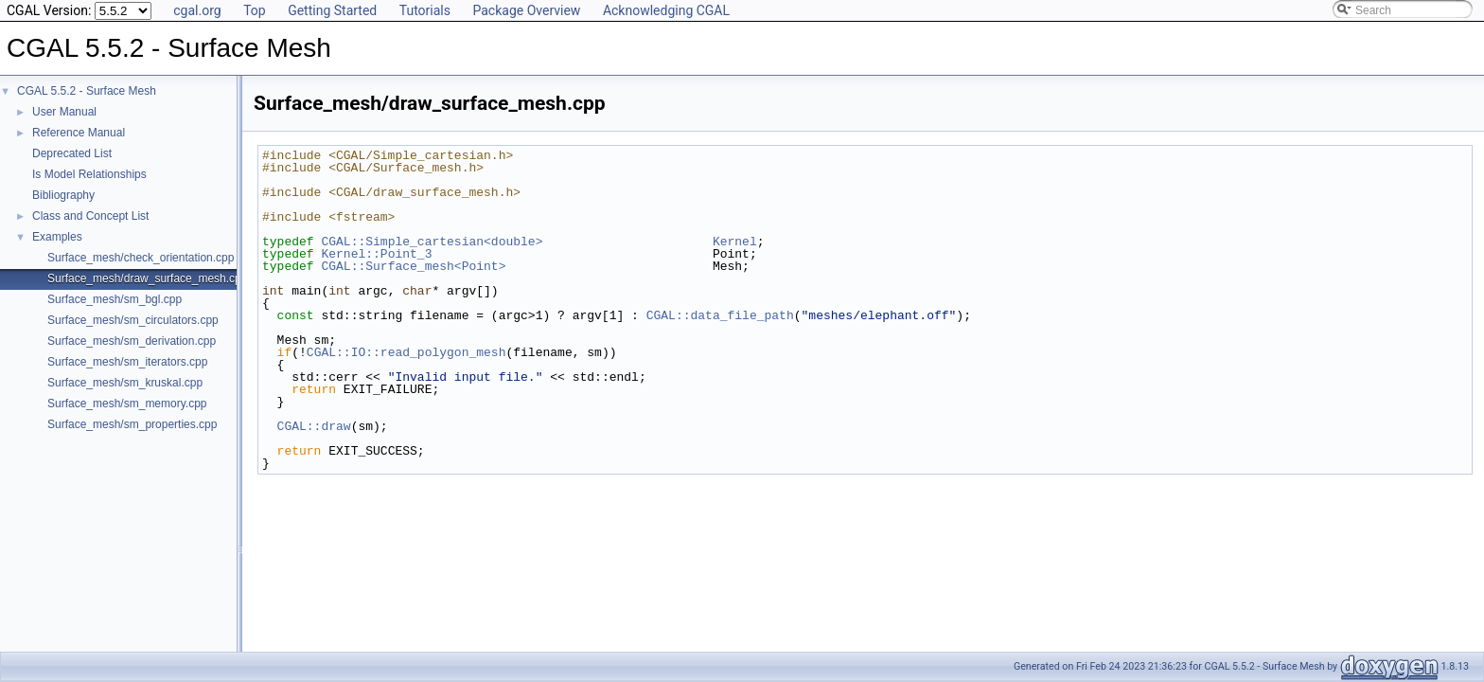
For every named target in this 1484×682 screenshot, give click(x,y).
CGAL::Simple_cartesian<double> (431, 241)
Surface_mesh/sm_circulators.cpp (133, 320)
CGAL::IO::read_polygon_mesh (406, 352)
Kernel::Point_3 (376, 253)
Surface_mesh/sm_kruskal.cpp (125, 382)
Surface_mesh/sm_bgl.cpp (114, 299)
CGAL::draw (314, 426)
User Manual (64, 111)
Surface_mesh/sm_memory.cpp (127, 403)
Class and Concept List (90, 216)
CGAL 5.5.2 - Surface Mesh (86, 91)
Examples (57, 236)
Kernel (735, 241)
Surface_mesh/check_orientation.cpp (140, 257)
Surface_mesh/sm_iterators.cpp (127, 361)
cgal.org (197, 10)
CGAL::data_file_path (720, 315)
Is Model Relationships (89, 174)
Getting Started (332, 10)
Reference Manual (78, 132)
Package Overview (526, 10)
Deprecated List (72, 153)
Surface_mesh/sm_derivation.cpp (131, 341)
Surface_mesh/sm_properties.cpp (132, 424)
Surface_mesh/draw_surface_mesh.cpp (147, 278)
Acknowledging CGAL (666, 10)
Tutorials (424, 10)
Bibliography (63, 195)
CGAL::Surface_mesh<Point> (413, 266)
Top (254, 10)
